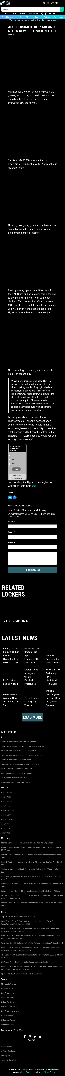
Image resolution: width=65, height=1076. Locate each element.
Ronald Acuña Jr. (9, 17)
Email (11, 532)
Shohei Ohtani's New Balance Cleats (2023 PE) (20, 764)
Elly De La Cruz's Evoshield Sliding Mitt (16, 769)
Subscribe (33, 13)
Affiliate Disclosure (8, 1051)
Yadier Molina (15, 506)
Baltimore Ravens (8, 1024)
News (22, 13)
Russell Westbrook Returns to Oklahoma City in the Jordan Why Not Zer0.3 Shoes (31, 863)
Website (11, 542)
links (42, 20)
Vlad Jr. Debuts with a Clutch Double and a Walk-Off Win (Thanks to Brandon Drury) (32, 870)
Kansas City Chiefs (9, 1006)
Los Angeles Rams (9, 993)
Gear (15, 13)
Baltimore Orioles (8, 1020)
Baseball (27, 506)
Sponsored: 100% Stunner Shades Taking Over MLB (22, 974)
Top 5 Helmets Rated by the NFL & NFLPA (18, 917)
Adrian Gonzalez (8, 819)
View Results (17, 475)
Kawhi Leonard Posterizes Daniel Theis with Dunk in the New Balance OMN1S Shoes (32, 885)
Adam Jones (6, 806)
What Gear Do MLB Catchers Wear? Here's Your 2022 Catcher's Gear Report (32, 943)
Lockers (5, 13)
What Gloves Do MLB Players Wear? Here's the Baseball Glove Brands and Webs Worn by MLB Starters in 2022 (31, 922)
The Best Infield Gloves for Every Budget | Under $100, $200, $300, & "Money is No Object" (32, 956)
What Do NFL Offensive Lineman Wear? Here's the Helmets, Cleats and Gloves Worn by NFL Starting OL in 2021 (30, 929)
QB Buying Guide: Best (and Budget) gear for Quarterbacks (24, 962)
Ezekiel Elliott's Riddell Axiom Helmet (16, 782)
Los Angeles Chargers (10, 1011)
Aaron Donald (6, 792)
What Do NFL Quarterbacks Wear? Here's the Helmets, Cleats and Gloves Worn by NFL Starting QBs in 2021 (30, 937)
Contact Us (30, 1072)
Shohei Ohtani (25, 17)
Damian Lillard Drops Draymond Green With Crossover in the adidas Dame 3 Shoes (31, 856)
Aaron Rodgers (7, 801)
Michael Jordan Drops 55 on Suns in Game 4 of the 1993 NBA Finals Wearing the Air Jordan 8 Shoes (32, 896)
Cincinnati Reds (7, 997)
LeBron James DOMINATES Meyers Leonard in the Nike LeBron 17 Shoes (30, 891)
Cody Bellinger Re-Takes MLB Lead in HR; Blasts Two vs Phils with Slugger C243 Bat (31, 877)
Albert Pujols (6, 833)
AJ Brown (5, 824)
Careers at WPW (8, 1047)
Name (11, 521)
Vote (16, 469)
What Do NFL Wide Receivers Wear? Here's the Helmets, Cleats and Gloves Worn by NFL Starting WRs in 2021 (31, 968)
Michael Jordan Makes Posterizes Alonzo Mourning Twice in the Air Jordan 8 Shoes (32, 904)
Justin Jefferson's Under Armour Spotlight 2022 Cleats (23, 746)
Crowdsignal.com (17, 478)
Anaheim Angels (7, 988)
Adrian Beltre (6, 815)
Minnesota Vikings (8, 984)
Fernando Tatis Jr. (42, 17)
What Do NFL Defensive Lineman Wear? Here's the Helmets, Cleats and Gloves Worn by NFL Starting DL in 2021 (30, 949)
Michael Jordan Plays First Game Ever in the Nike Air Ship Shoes (27, 843)
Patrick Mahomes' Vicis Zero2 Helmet (16, 773)
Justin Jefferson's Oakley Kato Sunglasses (18, 742)
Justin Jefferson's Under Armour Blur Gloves (19, 760)
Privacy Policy (6, 1055)
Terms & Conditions (9, 1060)
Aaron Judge (6, 797)
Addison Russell (7, 810)
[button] (56, 3)
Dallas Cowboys (7, 1002)
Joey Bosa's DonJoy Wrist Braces (15, 778)
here (34, 486)
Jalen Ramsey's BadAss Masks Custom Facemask (21, 755)
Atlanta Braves (7, 1015)
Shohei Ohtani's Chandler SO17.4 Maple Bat (18, 751)
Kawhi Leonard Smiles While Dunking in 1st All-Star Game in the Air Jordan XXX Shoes (31, 848)
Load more (32, 717)
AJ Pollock (5, 828)
